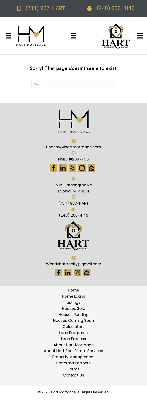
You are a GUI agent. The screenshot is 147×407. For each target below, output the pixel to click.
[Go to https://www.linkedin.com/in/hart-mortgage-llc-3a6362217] (63, 168)
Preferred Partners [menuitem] (73, 363)
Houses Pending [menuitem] (74, 314)
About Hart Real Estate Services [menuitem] (73, 350)
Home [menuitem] (73, 290)
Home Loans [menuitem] (73, 296)
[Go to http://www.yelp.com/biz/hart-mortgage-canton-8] (72, 168)
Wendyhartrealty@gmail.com (73, 263)
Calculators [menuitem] (74, 326)
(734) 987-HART (45, 8)
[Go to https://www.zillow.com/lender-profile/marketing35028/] (91, 168)
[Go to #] (77, 272)
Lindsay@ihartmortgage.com (73, 147)
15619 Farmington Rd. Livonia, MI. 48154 (73, 188)
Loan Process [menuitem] (73, 338)
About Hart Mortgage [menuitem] (74, 344)
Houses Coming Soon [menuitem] (73, 320)
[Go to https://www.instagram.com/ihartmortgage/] (82, 168)
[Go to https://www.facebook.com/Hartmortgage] (53, 168)
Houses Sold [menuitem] (73, 308)
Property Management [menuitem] (73, 356)
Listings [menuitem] (73, 302)
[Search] (73, 84)
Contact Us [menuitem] (73, 375)
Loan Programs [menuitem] (73, 332)
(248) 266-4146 (116, 8)
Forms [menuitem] (74, 369)
